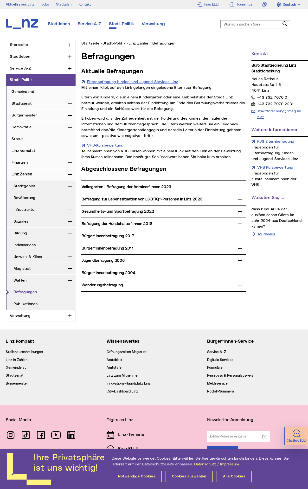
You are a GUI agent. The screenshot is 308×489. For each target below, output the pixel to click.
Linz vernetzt (23, 151)
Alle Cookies (234, 476)
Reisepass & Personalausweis (230, 375)
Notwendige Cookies (136, 476)
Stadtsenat (22, 103)
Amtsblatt (114, 360)
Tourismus (266, 234)
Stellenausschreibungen (24, 352)
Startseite (19, 45)
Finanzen (20, 162)
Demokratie (22, 127)
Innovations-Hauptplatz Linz (129, 383)
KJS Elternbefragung (275, 141)
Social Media (18, 420)
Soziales (20, 221)
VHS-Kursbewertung (105, 144)
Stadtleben (59, 24)
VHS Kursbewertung (275, 167)
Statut (17, 139)
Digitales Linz (120, 420)
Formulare (215, 367)
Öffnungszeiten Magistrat (127, 352)
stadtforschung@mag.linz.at (279, 113)
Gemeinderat (23, 92)
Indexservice (24, 245)
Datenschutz (205, 464)
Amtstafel (114, 367)
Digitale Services (220, 360)
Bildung (20, 233)
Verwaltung (153, 24)
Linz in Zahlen (16, 360)
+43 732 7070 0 (272, 97)
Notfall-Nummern (220, 391)
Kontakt (85, 4)
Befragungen (25, 292)
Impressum (229, 464)
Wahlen (19, 280)
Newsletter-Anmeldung (230, 420)
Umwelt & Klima (27, 257)
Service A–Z (216, 352)
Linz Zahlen (22, 174)
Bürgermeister (24, 115)
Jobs (45, 4)
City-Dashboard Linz (122, 391)
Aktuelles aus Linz (20, 4)
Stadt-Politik (121, 24)
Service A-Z (89, 24)
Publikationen (25, 304)
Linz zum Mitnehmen (123, 375)
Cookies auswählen (189, 476)
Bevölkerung (24, 198)
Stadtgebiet (24, 186)
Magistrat (22, 268)
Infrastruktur (24, 210)
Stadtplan (63, 4)
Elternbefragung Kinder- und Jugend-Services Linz (132, 81)
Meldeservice (217, 383)
